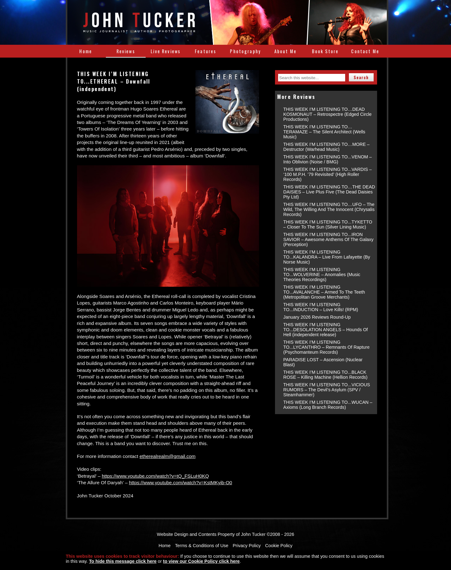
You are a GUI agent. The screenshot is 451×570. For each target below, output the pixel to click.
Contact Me (365, 51)
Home (85, 51)
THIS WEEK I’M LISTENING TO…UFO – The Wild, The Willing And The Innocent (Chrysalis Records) (329, 209)
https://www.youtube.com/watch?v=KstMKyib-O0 (180, 482)
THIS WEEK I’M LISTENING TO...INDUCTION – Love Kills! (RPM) (320, 307)
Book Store (325, 51)
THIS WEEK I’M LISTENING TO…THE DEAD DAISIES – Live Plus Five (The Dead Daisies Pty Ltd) (329, 191)
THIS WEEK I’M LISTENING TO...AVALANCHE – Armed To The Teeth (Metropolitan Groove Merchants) (324, 292)
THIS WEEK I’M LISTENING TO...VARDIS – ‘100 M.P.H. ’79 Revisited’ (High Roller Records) (327, 174)
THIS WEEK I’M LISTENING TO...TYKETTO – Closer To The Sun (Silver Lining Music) (327, 224)
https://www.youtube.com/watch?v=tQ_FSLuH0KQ (155, 476)
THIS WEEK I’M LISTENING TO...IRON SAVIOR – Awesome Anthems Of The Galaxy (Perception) (328, 239)
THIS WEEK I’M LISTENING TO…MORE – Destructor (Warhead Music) (326, 147)
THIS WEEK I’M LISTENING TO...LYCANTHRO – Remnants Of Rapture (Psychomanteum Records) (326, 347)
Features (205, 51)
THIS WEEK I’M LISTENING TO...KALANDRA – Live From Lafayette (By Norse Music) (326, 256)
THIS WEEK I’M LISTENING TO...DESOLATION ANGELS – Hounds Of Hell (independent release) (325, 329)
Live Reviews (165, 51)
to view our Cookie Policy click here (201, 561)
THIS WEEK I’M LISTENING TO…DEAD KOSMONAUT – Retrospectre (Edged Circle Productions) (327, 114)
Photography (245, 51)
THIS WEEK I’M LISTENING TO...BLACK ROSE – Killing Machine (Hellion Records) (325, 375)
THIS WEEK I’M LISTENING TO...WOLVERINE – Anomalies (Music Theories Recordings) (321, 274)
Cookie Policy (279, 545)
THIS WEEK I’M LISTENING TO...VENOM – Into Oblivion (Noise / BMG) (327, 159)
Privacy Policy (247, 545)
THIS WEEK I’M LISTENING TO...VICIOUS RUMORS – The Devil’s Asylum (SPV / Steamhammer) (326, 389)
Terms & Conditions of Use (201, 545)
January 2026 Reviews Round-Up (317, 317)
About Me (285, 51)
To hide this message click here (123, 561)
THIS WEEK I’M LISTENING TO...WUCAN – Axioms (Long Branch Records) (327, 405)
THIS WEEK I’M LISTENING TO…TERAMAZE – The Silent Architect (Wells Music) (324, 131)
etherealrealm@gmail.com (167, 456)
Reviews (126, 51)
